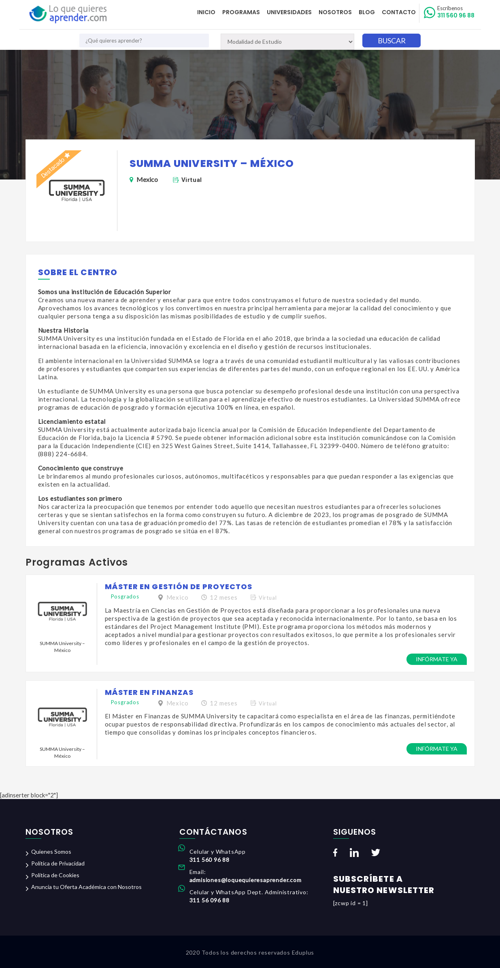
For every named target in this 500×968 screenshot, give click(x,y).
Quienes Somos (51, 851)
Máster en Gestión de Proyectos (179, 586)
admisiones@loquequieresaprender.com (245, 879)
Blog (368, 12)
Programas (243, 12)
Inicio (209, 12)
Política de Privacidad (58, 863)
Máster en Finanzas (149, 692)
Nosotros (336, 12)
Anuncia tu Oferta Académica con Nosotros (86, 886)
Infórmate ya (436, 659)
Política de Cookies (55, 875)
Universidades (290, 12)
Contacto (399, 12)
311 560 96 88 (456, 12)
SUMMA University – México (62, 646)
